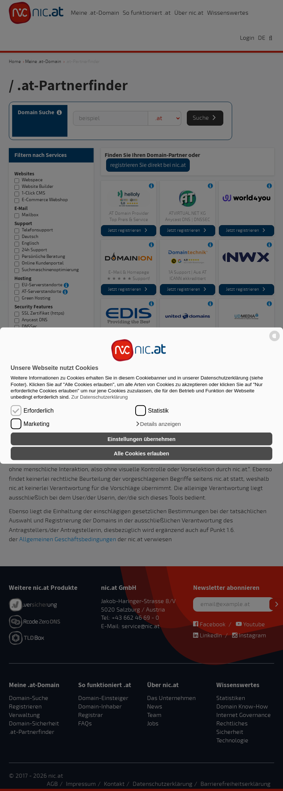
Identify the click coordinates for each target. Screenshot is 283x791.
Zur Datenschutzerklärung (99, 397)
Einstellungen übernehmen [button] (142, 439)
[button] (158, 424)
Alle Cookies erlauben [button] (141, 453)
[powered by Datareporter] (274, 341)
